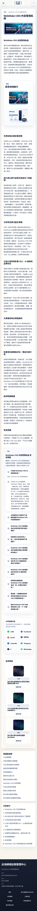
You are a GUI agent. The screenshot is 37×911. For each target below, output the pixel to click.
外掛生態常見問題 (9, 787)
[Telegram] (25, 643)
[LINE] (10, 631)
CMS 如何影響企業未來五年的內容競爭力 (18, 709)
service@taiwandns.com (9, 875)
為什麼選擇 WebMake (27, 892)
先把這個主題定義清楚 (13, 813)
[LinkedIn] (12, 643)
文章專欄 (9, 896)
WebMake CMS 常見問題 (12, 783)
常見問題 (8, 840)
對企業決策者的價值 (10, 794)
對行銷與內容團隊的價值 (12, 798)
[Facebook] (26, 631)
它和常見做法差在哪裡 (13, 820)
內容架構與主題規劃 (10, 761)
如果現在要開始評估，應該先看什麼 (17, 833)
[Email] (11, 637)
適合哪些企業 (10, 905)
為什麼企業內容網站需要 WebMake (16, 736)
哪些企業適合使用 (9, 790)
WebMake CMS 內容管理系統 (15, 809)
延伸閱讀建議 (10, 836)
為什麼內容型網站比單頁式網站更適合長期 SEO (18, 682)
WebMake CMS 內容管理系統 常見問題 (18, 843)
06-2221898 (5, 881)
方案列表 (27, 896)
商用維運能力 (8, 772)
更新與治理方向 (8, 776)
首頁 (5, 12)
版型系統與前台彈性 (10, 779)
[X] (9, 649)
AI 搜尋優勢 (7, 757)
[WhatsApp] (26, 649)
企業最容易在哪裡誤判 (13, 829)
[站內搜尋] (33, 3)
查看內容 (18, 687)
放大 (24, 102)
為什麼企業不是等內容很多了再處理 (17, 816)
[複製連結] (24, 637)
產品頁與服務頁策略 (10, 768)
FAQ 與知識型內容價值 (11, 764)
